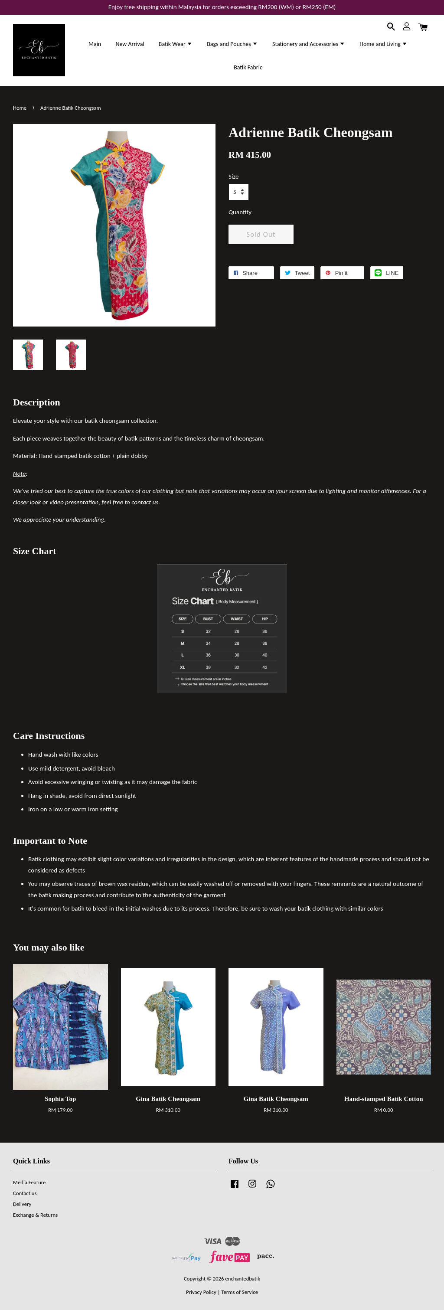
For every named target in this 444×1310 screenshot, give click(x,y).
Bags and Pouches (232, 44)
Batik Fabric (248, 67)
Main (94, 44)
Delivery (22, 1204)
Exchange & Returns (35, 1215)
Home (19, 108)
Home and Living (383, 44)
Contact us (25, 1193)
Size (233, 176)
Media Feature (29, 1182)
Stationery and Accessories (308, 44)
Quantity (240, 212)
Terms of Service (239, 1292)
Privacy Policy (201, 1292)
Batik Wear (176, 44)
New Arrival (129, 44)
